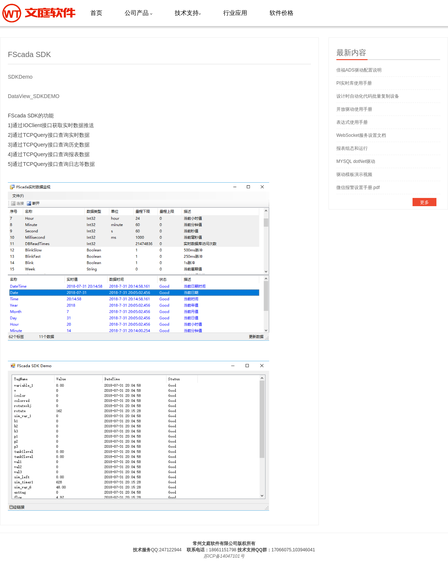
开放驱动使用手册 (354, 109)
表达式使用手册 (352, 122)
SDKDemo (20, 77)
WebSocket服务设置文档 (361, 135)
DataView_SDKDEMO (33, 96)
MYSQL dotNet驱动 (355, 161)
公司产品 (138, 13)
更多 (424, 202)
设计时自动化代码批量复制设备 (367, 96)
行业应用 (235, 13)
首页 (96, 13)
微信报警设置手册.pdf (358, 187)
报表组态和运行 (352, 148)
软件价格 (281, 13)
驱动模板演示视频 (354, 174)
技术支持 (188, 13)
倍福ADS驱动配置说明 (359, 70)
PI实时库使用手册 (354, 83)
